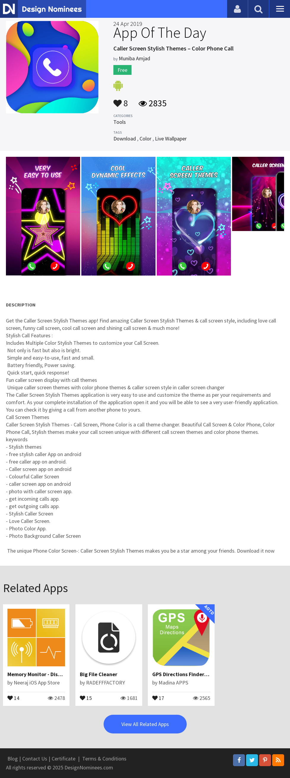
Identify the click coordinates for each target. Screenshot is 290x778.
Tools (119, 121)
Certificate (63, 758)
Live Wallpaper (171, 138)
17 (158, 697)
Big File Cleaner (98, 674)
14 (13, 697)
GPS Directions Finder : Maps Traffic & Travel (205, 674)
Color (145, 138)
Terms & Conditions (104, 758)
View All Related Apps (145, 724)
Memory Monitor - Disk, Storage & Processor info (64, 674)
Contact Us (34, 758)
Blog (12, 758)
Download (124, 138)
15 (86, 697)
